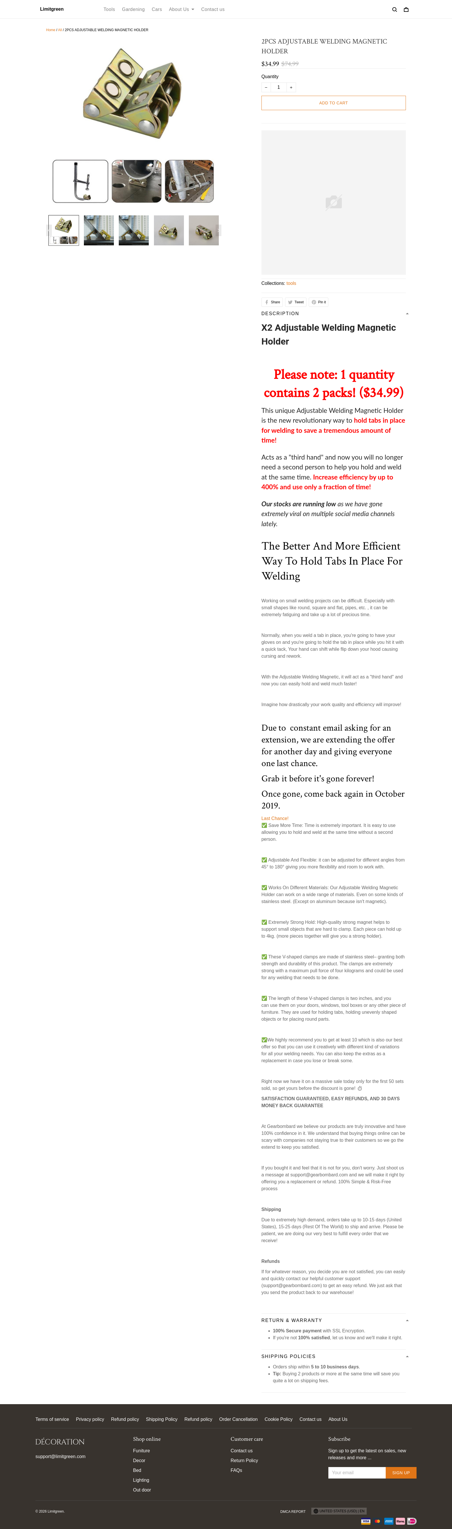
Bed (137, 1470)
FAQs (236, 1470)
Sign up (401, 1472)
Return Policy (244, 1460)
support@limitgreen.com (60, 1456)
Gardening (133, 9)
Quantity (270, 76)
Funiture (141, 1450)
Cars (157, 9)
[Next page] (218, 230)
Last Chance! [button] (275, 818)
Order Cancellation (238, 1419)
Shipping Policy (161, 1419)
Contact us (213, 9)
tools (291, 283)
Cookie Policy (279, 1419)
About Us (181, 9)
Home (50, 30)
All (60, 30)
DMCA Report (293, 1512)
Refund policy (125, 1419)
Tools (109, 9)
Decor (139, 1460)
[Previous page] (49, 230)
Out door (142, 1489)
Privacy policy (90, 1419)
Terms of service (52, 1419)
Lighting (141, 1480)
